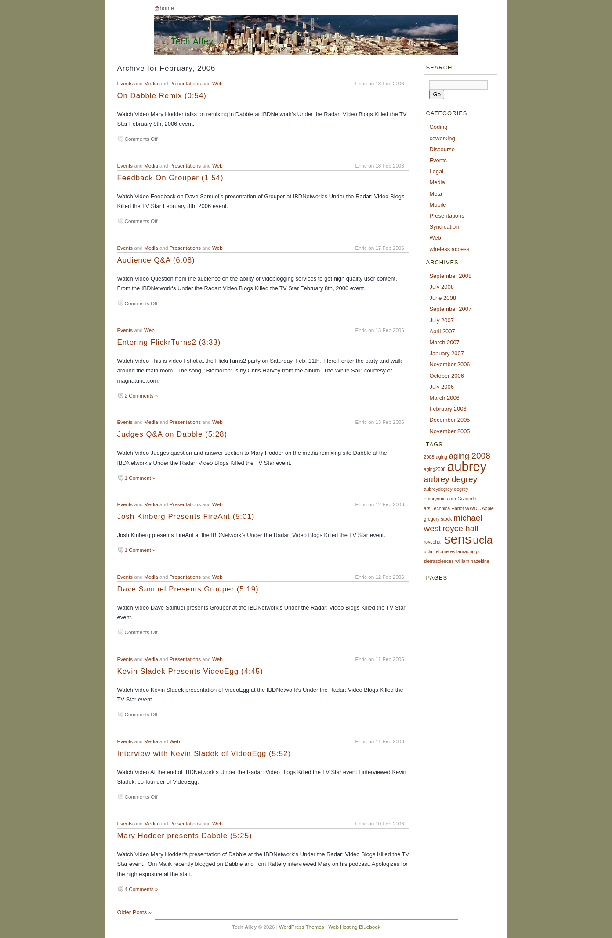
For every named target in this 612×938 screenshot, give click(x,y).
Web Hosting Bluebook (354, 927)
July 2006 (441, 386)
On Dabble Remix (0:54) (161, 95)
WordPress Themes (301, 927)
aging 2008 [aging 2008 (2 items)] (469, 455)
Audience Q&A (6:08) (156, 260)
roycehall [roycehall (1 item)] (433, 541)
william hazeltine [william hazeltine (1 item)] (472, 561)
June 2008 (442, 298)
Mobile (437, 204)
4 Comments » (141, 889)
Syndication (444, 226)
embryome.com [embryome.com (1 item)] (440, 498)
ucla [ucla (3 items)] (482, 540)
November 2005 (449, 431)
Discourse (442, 149)
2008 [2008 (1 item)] (429, 457)
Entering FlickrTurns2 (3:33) (169, 342)
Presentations (185, 83)
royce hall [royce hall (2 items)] (460, 528)
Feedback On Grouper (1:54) (170, 178)
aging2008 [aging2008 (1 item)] (434, 469)
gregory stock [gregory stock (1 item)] (438, 519)
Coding (438, 127)
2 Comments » (141, 395)
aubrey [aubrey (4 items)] (467, 466)
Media (151, 83)
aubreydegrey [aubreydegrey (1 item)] (438, 489)
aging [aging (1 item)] (441, 457)
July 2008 (441, 287)
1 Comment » (140, 478)
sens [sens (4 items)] (457, 539)
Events (125, 83)
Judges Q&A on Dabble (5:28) (172, 434)
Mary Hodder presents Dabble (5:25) (184, 836)
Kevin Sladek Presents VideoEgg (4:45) (190, 671)
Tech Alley (192, 41)
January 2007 (446, 353)
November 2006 (449, 364)
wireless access (449, 249)
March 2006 (444, 397)
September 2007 (450, 309)
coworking (442, 138)
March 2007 (444, 342)
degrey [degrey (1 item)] (461, 489)
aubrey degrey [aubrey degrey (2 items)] (450, 479)
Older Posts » (134, 912)
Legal (436, 171)
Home (166, 8)
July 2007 (441, 320)
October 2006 (446, 375)
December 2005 (449, 419)
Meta (435, 193)
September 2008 (450, 276)
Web (217, 83)
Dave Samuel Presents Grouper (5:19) (188, 589)
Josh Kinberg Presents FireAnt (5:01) (186, 516)
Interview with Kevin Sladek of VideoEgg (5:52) (204, 753)
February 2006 (447, 408)
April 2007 (442, 331)
